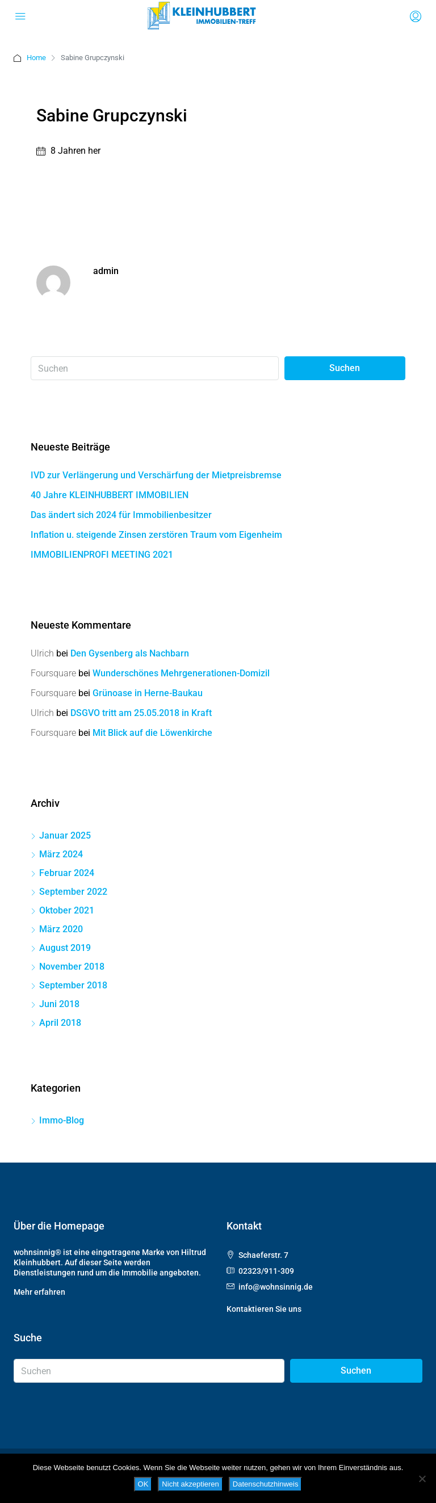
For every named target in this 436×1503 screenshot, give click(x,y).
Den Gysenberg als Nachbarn (129, 653)
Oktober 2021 (66, 910)
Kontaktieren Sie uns (264, 1308)
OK (143, 1484)
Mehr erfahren (39, 1291)
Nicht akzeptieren (190, 1484)
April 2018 (60, 1022)
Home (36, 57)
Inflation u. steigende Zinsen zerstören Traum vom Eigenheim (156, 534)
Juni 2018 (59, 1004)
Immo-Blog (61, 1120)
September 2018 (73, 985)
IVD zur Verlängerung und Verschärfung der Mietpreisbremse (156, 475)
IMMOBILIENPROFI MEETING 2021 (102, 554)
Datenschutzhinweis (266, 1484)
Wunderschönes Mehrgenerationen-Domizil (181, 673)
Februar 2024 (66, 873)
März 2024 (61, 854)
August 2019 (65, 947)
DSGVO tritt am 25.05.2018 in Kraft (141, 713)
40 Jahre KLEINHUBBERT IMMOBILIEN (109, 495)
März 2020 (61, 929)
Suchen (344, 368)
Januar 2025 (65, 835)
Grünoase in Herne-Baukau (148, 693)
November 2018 (71, 966)
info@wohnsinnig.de (275, 1286)
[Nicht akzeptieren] (421, 1478)
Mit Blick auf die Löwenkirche (152, 732)
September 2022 (73, 891)
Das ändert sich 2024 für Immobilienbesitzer (121, 515)
